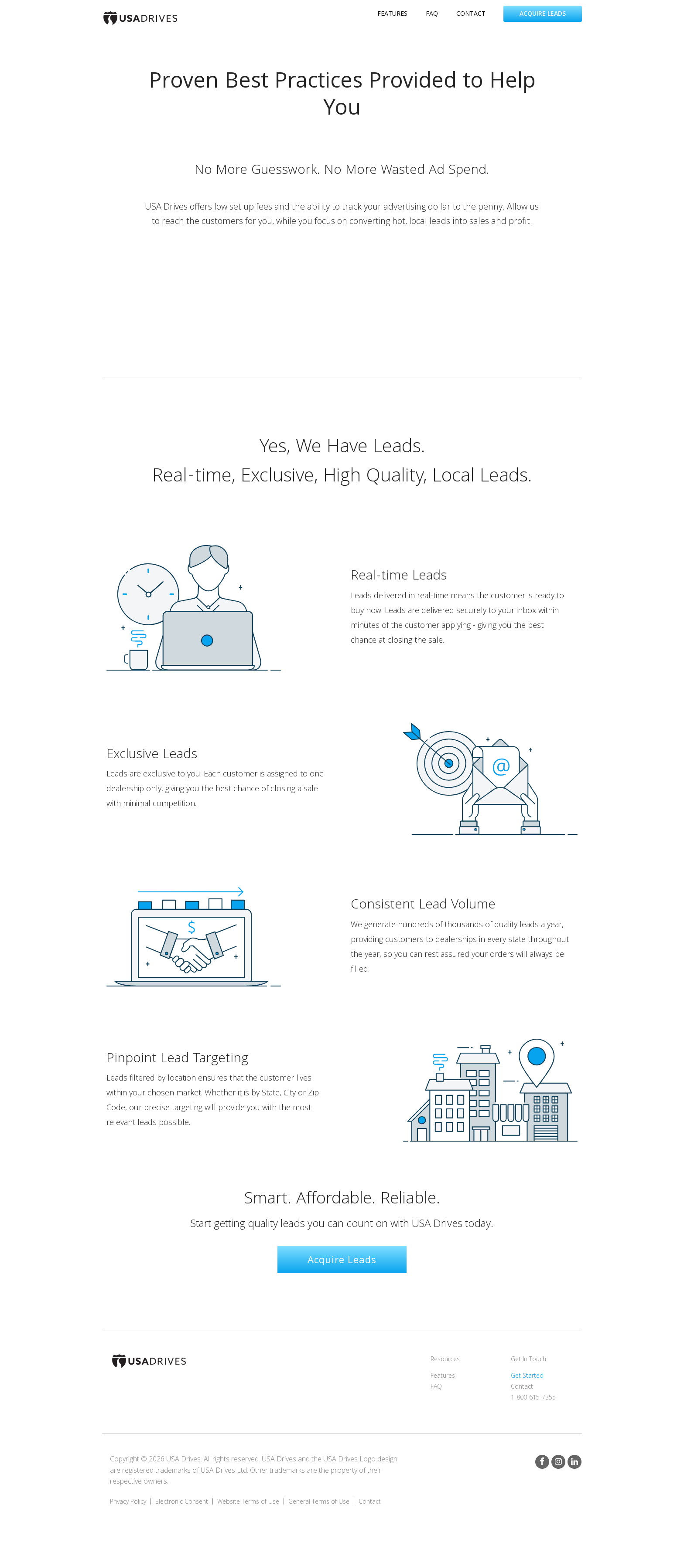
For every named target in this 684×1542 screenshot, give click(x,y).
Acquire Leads (543, 13)
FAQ (436, 1386)
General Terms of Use (318, 1501)
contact (471, 13)
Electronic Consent (181, 1501)
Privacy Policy (128, 1501)
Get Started (527, 1375)
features (392, 13)
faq (432, 13)
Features (443, 1375)
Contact (522, 1386)
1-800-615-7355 (533, 1397)
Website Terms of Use (248, 1501)
